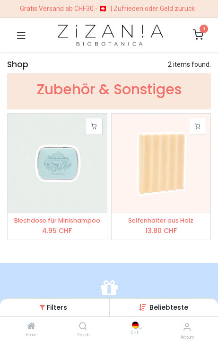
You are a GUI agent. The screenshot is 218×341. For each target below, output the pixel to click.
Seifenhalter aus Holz (160, 220)
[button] (168, 307)
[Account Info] (187, 327)
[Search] (82, 327)
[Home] (31, 327)
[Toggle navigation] (21, 35)
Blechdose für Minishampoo (57, 220)
